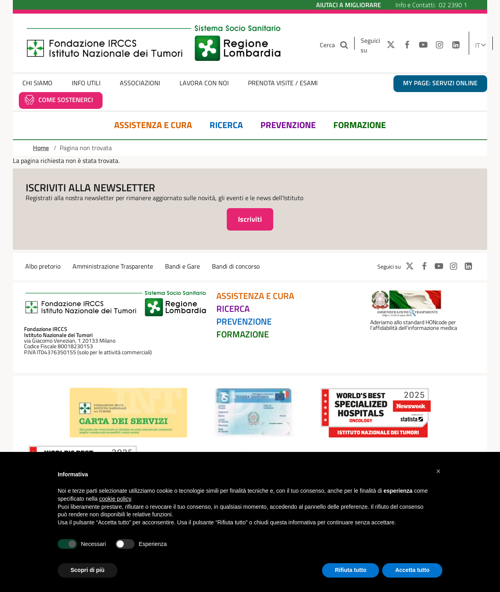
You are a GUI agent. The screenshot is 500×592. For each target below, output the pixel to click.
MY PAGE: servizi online (440, 83)
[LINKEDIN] (456, 45)
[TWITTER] (389, 45)
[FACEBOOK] (407, 45)
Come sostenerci (65, 99)
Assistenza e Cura (153, 125)
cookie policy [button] (115, 499)
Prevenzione (288, 125)
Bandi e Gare (182, 266)
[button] (438, 471)
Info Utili (86, 83)
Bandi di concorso (236, 266)
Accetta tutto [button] (412, 570)
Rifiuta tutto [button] (351, 570)
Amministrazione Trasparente (113, 266)
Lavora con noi (204, 83)
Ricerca (226, 125)
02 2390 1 (453, 5)
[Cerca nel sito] (344, 45)
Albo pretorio (42, 266)
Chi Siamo (37, 83)
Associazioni (140, 83)
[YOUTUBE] (423, 45)
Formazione (359, 125)
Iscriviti (250, 219)
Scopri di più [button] (88, 570)
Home (41, 148)
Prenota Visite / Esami (283, 83)
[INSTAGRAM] (439, 45)
